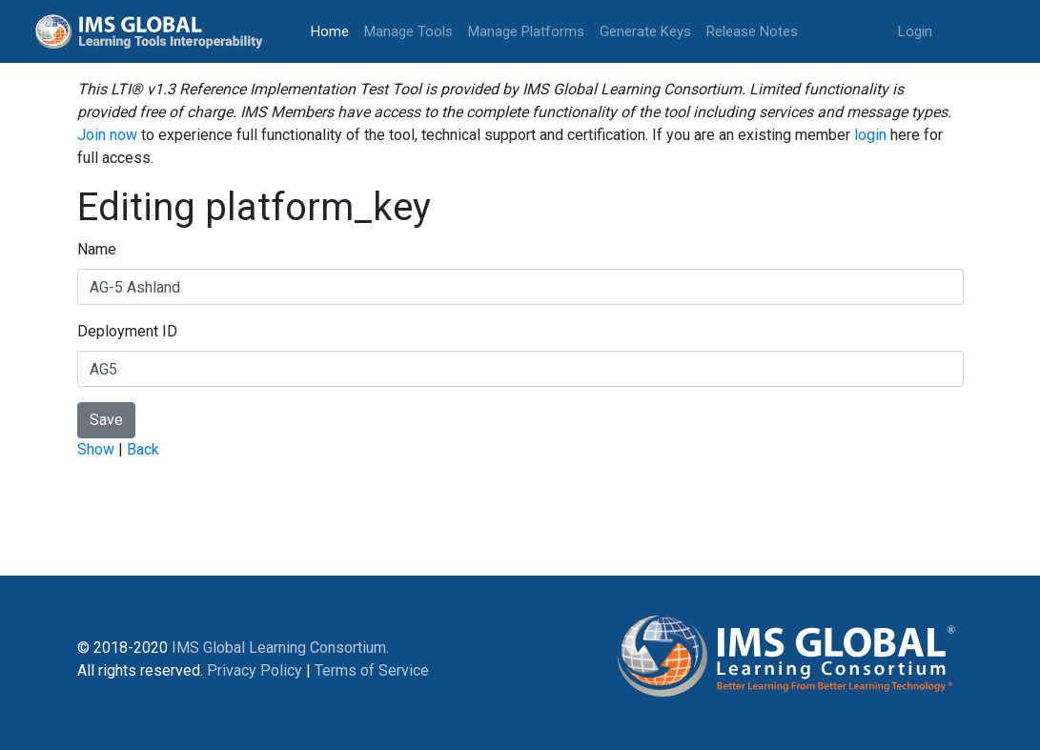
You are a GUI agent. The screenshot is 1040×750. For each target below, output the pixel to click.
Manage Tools (408, 31)
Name (96, 249)
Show (95, 449)
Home (334, 30)
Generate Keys (645, 31)
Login (915, 31)
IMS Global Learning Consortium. (280, 648)
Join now (107, 135)
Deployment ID (127, 331)
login (870, 135)
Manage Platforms (526, 31)
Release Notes (752, 31)
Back (143, 449)
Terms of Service (372, 670)
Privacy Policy (254, 670)
